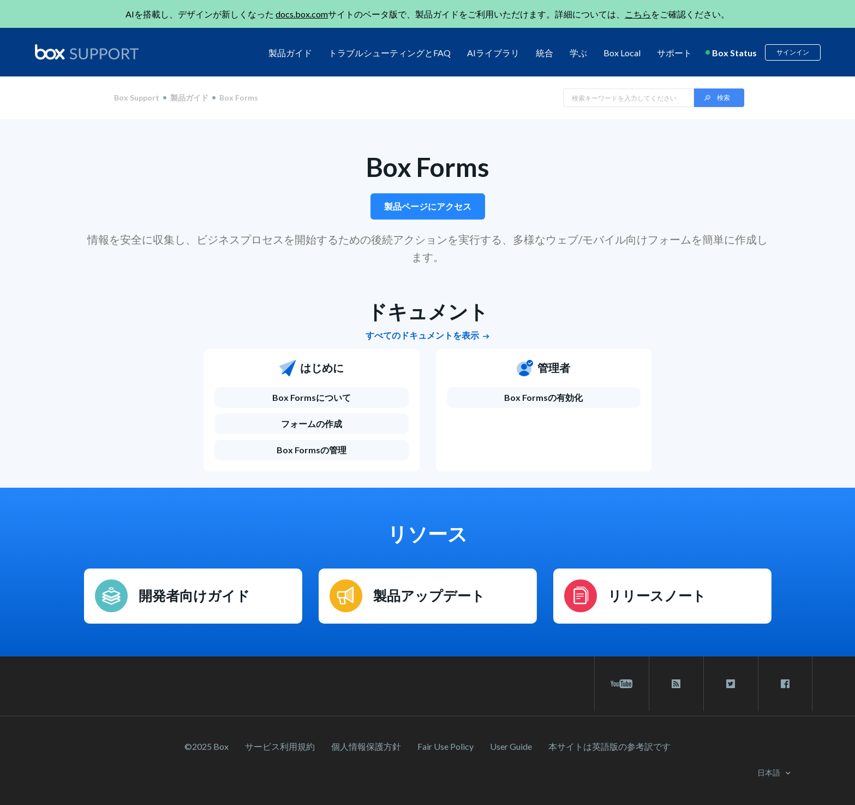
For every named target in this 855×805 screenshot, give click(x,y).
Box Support (136, 97)
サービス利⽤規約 (280, 746)
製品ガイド (290, 53)
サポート (674, 53)
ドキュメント (427, 311)
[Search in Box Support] (628, 97)
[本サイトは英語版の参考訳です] (609, 746)
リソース (427, 534)
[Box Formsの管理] (311, 450)
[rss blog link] (676, 683)
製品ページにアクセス (427, 206)
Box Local (622, 53)
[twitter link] (731, 683)
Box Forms (427, 166)
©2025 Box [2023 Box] (206, 746)
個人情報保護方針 (366, 746)
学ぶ (578, 53)
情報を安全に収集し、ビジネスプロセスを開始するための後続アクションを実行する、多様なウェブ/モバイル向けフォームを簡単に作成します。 (427, 248)
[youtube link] (622, 683)
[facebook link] (785, 683)
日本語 (769, 772)
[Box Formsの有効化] (544, 397)
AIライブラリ (493, 53)
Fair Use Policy (445, 746)
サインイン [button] (792, 52)
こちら (638, 14)
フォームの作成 (311, 423)
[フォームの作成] (311, 423)
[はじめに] (311, 373)
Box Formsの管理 (311, 450)
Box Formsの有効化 (543, 397)
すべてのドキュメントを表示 (427, 335)
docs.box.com (302, 14)
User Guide (511, 746)
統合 (544, 53)
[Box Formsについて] (311, 397)
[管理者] (544, 373)
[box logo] (87, 52)
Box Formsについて (311, 397)
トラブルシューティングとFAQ (389, 53)
